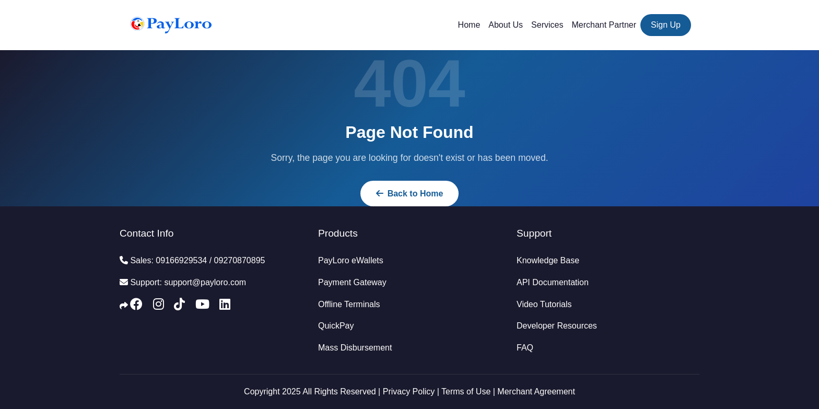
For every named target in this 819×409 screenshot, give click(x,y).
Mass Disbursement (355, 347)
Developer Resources (557, 325)
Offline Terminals (349, 304)
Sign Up (666, 24)
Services (547, 24)
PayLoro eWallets (350, 260)
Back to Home (409, 193)
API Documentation (553, 282)
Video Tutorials (544, 304)
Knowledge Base (548, 260)
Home (469, 24)
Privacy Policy (409, 391)
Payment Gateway (352, 282)
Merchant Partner (603, 24)
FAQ (525, 347)
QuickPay (336, 325)
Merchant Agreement (536, 391)
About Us (505, 24)
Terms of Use (465, 391)
